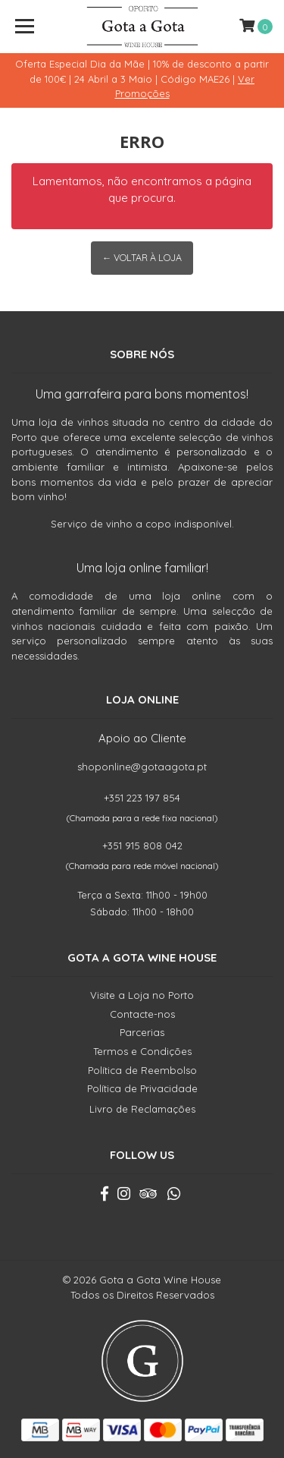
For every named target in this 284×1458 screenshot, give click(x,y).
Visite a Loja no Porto (142, 995)
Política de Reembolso (142, 1070)
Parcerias (142, 1032)
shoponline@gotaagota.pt (142, 766)
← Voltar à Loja (142, 257)
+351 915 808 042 (142, 845)
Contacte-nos (142, 1014)
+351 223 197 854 (142, 798)
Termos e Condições (142, 1051)
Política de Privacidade (142, 1088)
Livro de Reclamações (142, 1109)
